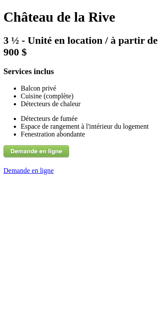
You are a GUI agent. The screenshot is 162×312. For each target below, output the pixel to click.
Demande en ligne (28, 170)
